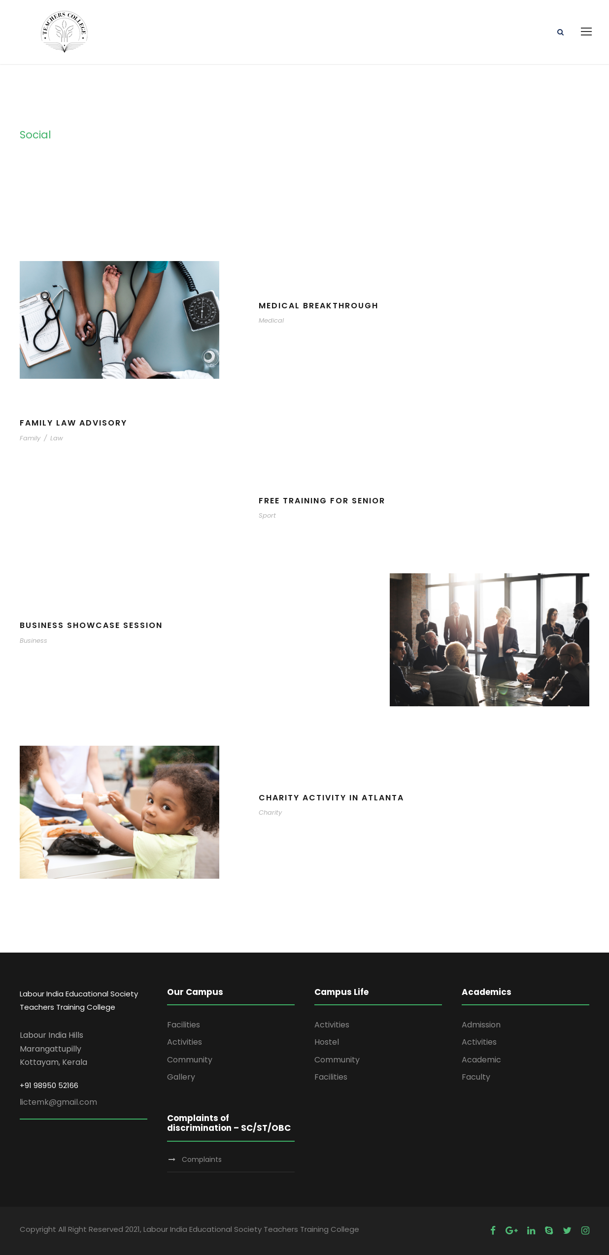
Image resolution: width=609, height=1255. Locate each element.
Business (33, 640)
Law (56, 438)
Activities (184, 1042)
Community (189, 1059)
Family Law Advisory (73, 423)
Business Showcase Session (91, 625)
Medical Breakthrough (318, 305)
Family (30, 438)
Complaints (202, 1159)
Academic (481, 1059)
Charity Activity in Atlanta (331, 797)
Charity (270, 812)
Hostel (326, 1042)
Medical (271, 320)
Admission (481, 1024)
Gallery (181, 1077)
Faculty (476, 1077)
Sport (267, 515)
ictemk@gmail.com (59, 1102)
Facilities (183, 1024)
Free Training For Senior (322, 500)
